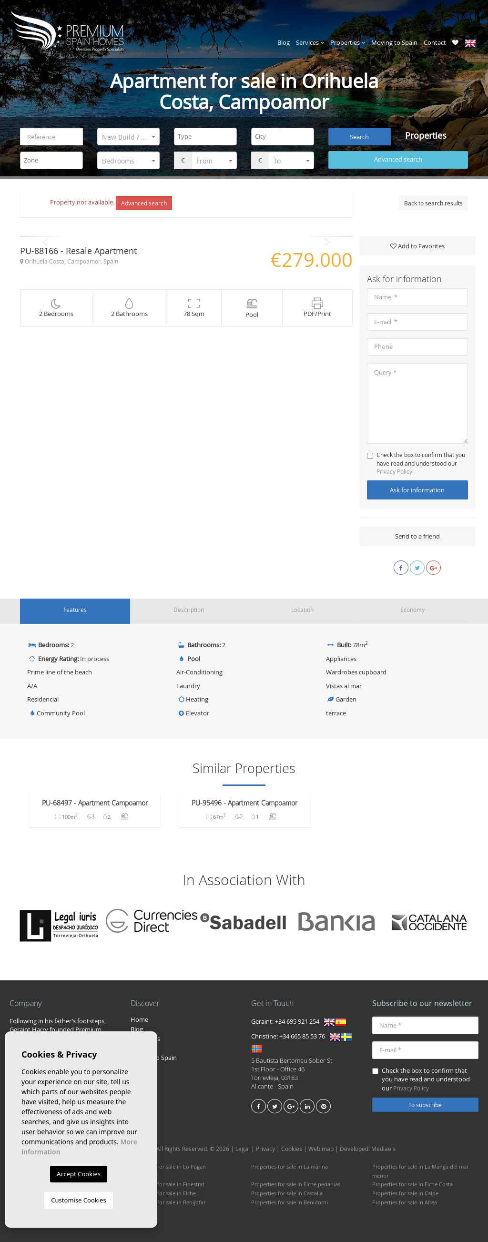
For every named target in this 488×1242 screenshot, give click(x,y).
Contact (435, 42)
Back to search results (433, 203)
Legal (242, 1147)
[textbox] (208, 137)
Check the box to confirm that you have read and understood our (416, 463)
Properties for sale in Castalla (287, 1191)
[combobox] (205, 137)
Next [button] (328, 236)
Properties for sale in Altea (404, 1200)
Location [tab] (302, 610)
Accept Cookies (79, 1174)
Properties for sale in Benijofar (168, 1200)
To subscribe (425, 1103)
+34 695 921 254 (297, 1020)
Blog (283, 42)
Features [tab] (75, 610)
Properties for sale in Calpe (405, 1191)
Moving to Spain (394, 42)
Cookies (291, 1147)
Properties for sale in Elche (163, 1191)
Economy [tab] (412, 610)
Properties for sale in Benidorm (289, 1200)
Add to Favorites (417, 246)
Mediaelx (383, 1147)
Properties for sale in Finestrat (167, 1182)
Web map (321, 1147)
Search (359, 136)
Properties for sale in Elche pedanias (295, 1182)
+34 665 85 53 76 (302, 1034)
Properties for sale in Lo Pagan (168, 1165)
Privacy (265, 1147)
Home (139, 1017)
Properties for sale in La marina (289, 1165)
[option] (186, 236)
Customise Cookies (78, 1200)
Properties (347, 42)
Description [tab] (188, 610)
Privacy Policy (394, 471)
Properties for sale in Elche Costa (412, 1182)
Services (310, 42)
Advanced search (398, 159)
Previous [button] (45, 236)
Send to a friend (417, 536)
